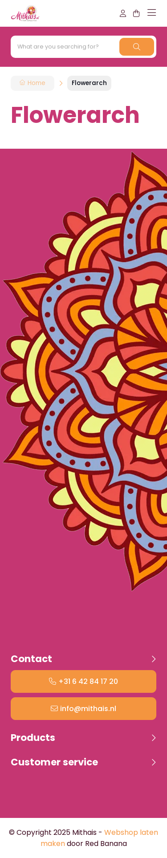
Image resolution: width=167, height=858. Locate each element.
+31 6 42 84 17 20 (88, 681)
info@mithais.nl (88, 708)
